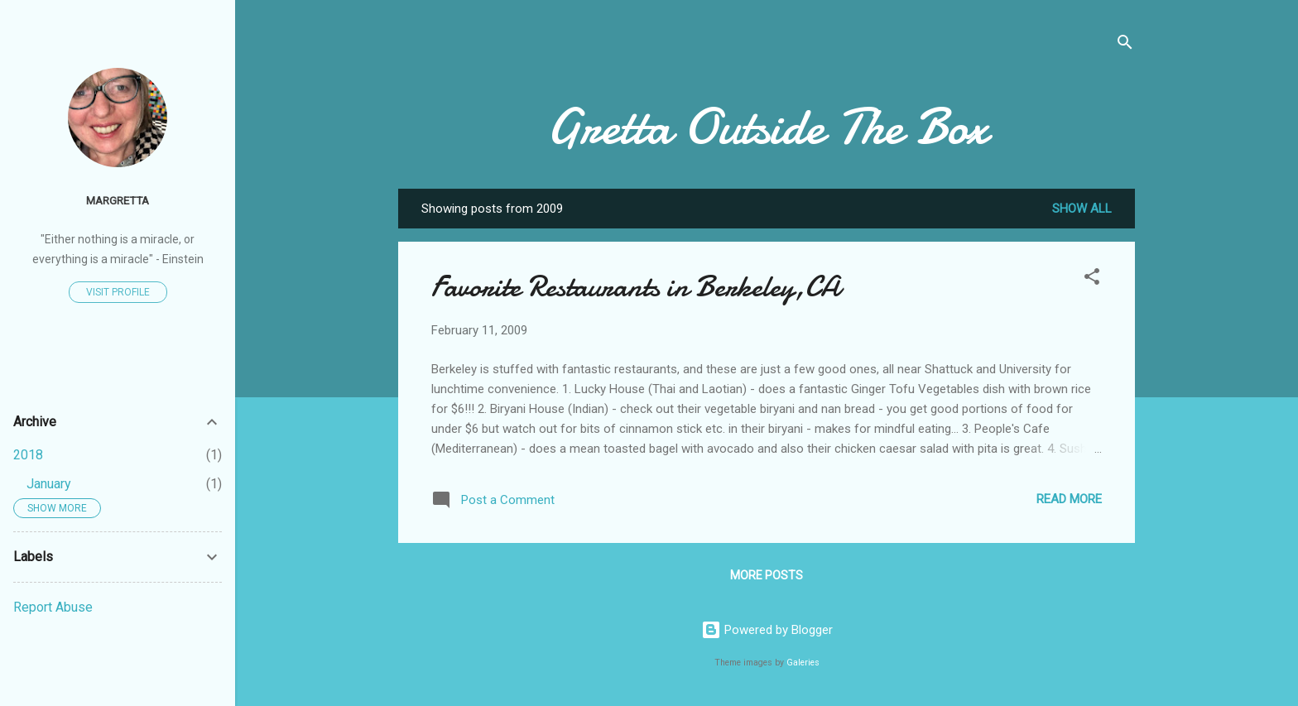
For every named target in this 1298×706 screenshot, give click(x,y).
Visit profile (118, 292)
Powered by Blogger (767, 629)
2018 (28, 455)
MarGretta (117, 200)
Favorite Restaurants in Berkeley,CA (635, 287)
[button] (1092, 279)
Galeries (803, 662)
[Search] (1125, 45)
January (48, 484)
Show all (1082, 208)
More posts (766, 575)
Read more (1069, 499)
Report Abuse (53, 607)
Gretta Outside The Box (767, 126)
